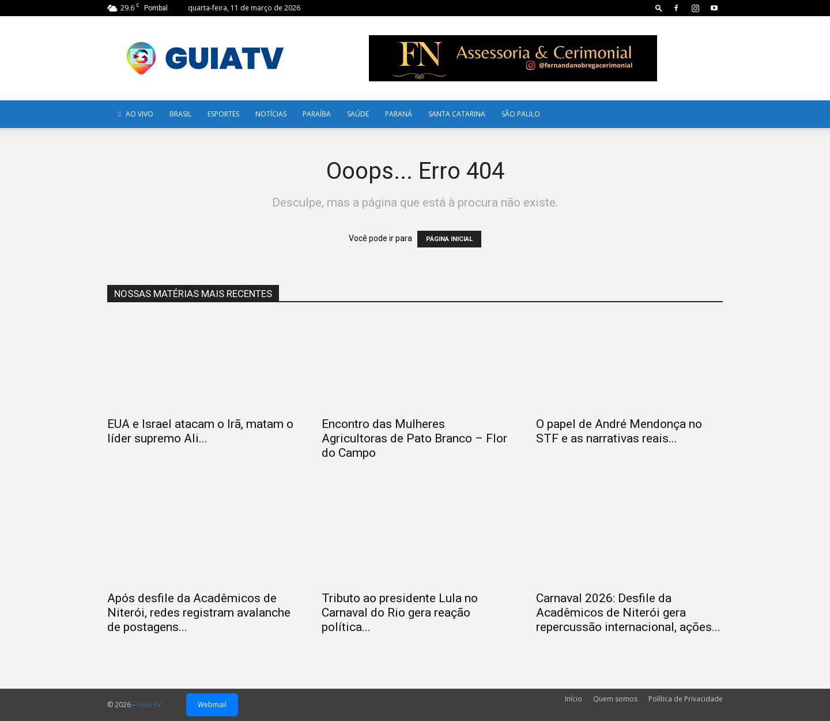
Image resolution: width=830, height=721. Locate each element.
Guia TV (149, 704)
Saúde (358, 114)
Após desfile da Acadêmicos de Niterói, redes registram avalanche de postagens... (198, 612)
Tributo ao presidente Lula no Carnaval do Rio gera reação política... (400, 612)
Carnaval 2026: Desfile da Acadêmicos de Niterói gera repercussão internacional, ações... (628, 612)
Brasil (180, 114)
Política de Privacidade (685, 699)
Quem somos (615, 699)
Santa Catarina (456, 114)
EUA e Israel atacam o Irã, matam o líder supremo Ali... (200, 431)
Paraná (398, 114)
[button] (658, 7)
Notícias (270, 114)
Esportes (223, 114)
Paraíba (317, 114)
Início (573, 699)
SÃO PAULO (520, 114)
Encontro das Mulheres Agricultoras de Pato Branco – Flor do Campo (414, 438)
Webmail (212, 704)
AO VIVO (134, 114)
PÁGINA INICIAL (449, 239)
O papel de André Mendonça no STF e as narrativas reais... (619, 431)
